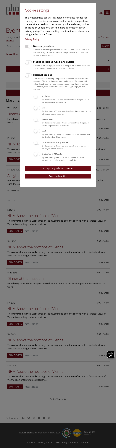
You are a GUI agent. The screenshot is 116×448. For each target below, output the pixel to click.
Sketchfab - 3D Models (52, 154)
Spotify (45, 131)
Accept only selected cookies (58, 168)
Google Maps (47, 119)
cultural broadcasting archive (55, 142)
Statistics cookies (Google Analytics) (53, 61)
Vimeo (45, 107)
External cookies (42, 74)
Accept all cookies (58, 176)
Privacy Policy (32, 39)
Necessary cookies (43, 45)
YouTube (46, 96)
